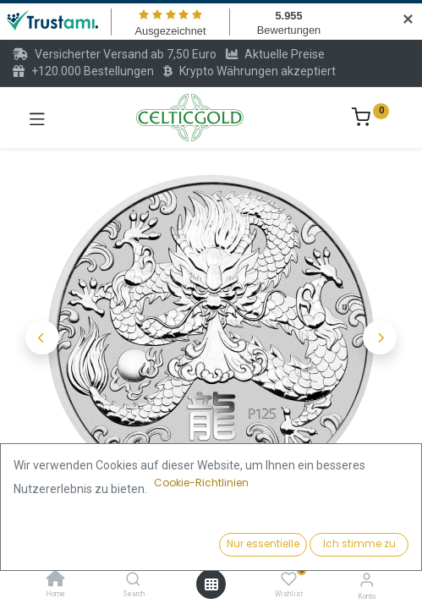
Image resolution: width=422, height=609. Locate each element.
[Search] (133, 580)
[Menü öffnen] (211, 584)
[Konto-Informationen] (367, 580)
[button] (42, 337)
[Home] (56, 580)
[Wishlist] (289, 579)
